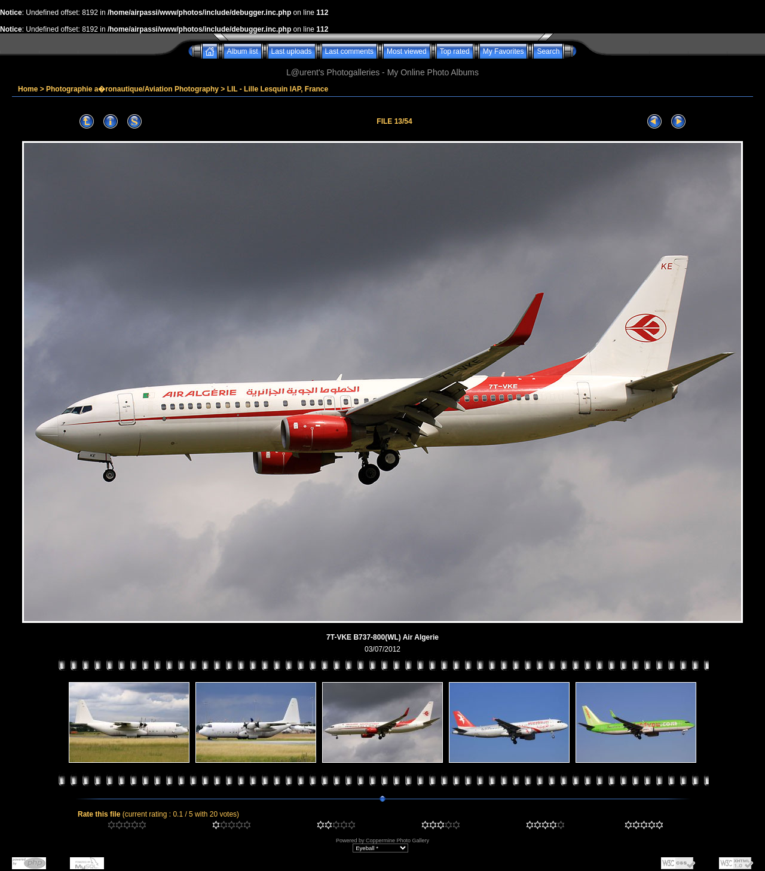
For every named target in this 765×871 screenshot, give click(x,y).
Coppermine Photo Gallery (397, 841)
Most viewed (407, 51)
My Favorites (503, 51)
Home (28, 89)
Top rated (455, 51)
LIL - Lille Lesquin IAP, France (278, 89)
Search (548, 51)
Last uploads (291, 51)
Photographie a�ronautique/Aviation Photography (132, 89)
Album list (242, 51)
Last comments (349, 51)
